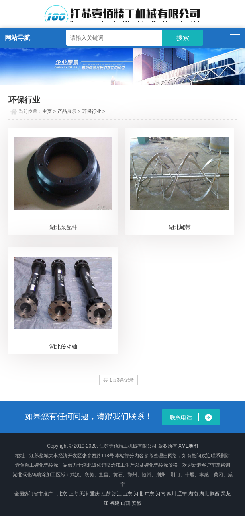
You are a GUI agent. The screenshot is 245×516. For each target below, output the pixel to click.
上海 (73, 494)
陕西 (215, 494)
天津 (84, 494)
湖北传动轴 (63, 346)
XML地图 (188, 446)
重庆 (95, 494)
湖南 (193, 494)
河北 (138, 494)
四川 (171, 494)
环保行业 (91, 111)
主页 (47, 111)
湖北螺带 (180, 227)
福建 (115, 503)
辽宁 (182, 494)
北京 (62, 494)
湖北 (204, 494)
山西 (125, 503)
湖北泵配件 (63, 227)
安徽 (136, 503)
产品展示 (66, 111)
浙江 (117, 494)
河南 (160, 494)
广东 (149, 494)
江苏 (106, 494)
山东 (127, 494)
